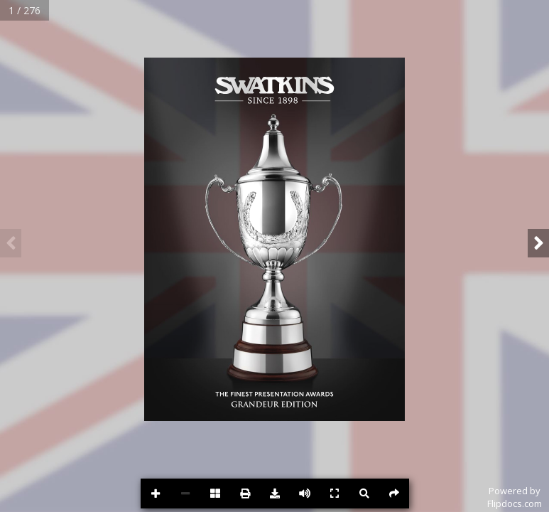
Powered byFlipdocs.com (514, 497)
